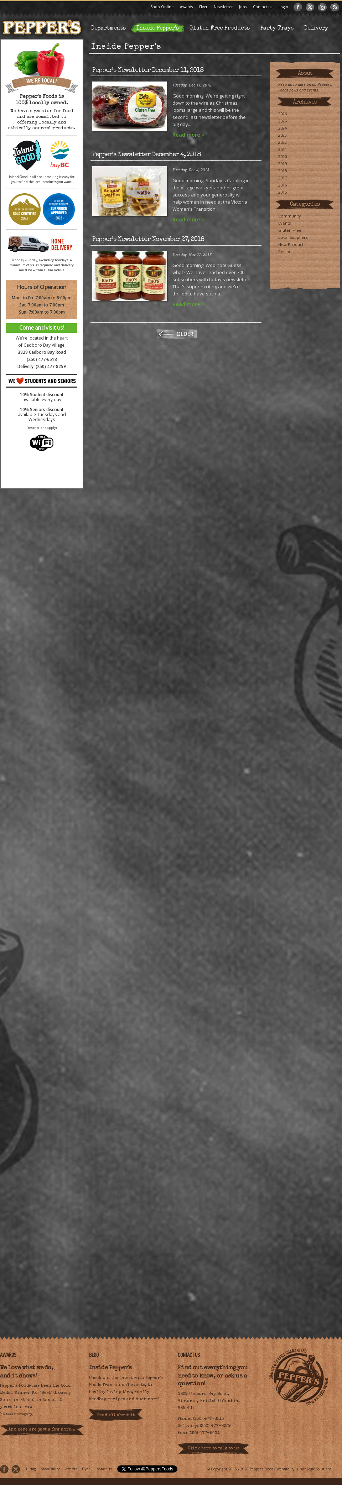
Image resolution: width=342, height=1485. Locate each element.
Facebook (298, 6)
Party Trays (277, 28)
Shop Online (161, 6)
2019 (282, 163)
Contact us (262, 6)
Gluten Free (289, 230)
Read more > (188, 134)
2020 (282, 156)
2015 (282, 192)
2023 (282, 135)
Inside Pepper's (157, 28)
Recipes (285, 251)
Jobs (243, 6)
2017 (282, 177)
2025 (282, 121)
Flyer (203, 6)
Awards (186, 6)
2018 (282, 170)
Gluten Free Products (220, 28)
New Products (291, 244)
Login (283, 6)
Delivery (316, 28)
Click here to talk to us (213, 1449)
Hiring (31, 1468)
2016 (282, 185)
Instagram (322, 6)
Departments (108, 28)
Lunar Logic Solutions (313, 1468)
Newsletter (223, 6)
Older (184, 334)
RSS (334, 6)
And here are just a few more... (42, 1430)
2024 (282, 128)
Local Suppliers (292, 237)
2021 (282, 149)
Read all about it (116, 1415)
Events (284, 223)
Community (289, 216)
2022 (282, 142)
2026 (282, 113)
